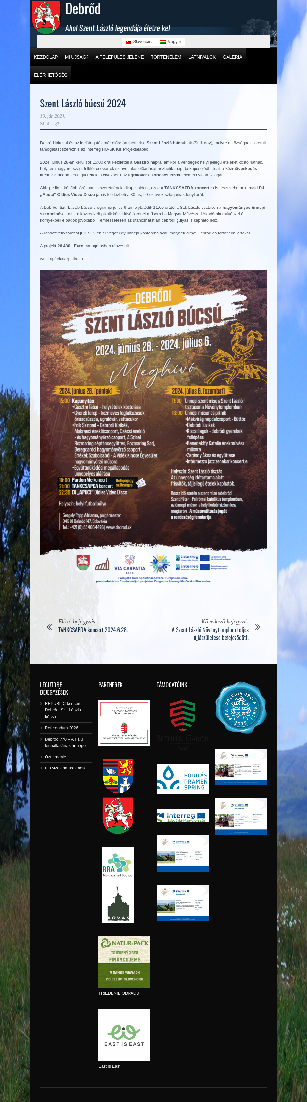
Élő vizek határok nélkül (67, 768)
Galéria (232, 57)
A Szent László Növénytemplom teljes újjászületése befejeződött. (210, 633)
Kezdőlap (46, 57)
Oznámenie (55, 756)
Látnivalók (202, 57)
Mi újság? (77, 57)
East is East (109, 1066)
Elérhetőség (51, 75)
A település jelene (120, 57)
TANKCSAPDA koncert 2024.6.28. (93, 629)
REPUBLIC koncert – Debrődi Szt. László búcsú (64, 710)
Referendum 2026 (61, 727)
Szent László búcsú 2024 (83, 103)
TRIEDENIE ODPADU (118, 993)
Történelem (166, 57)
